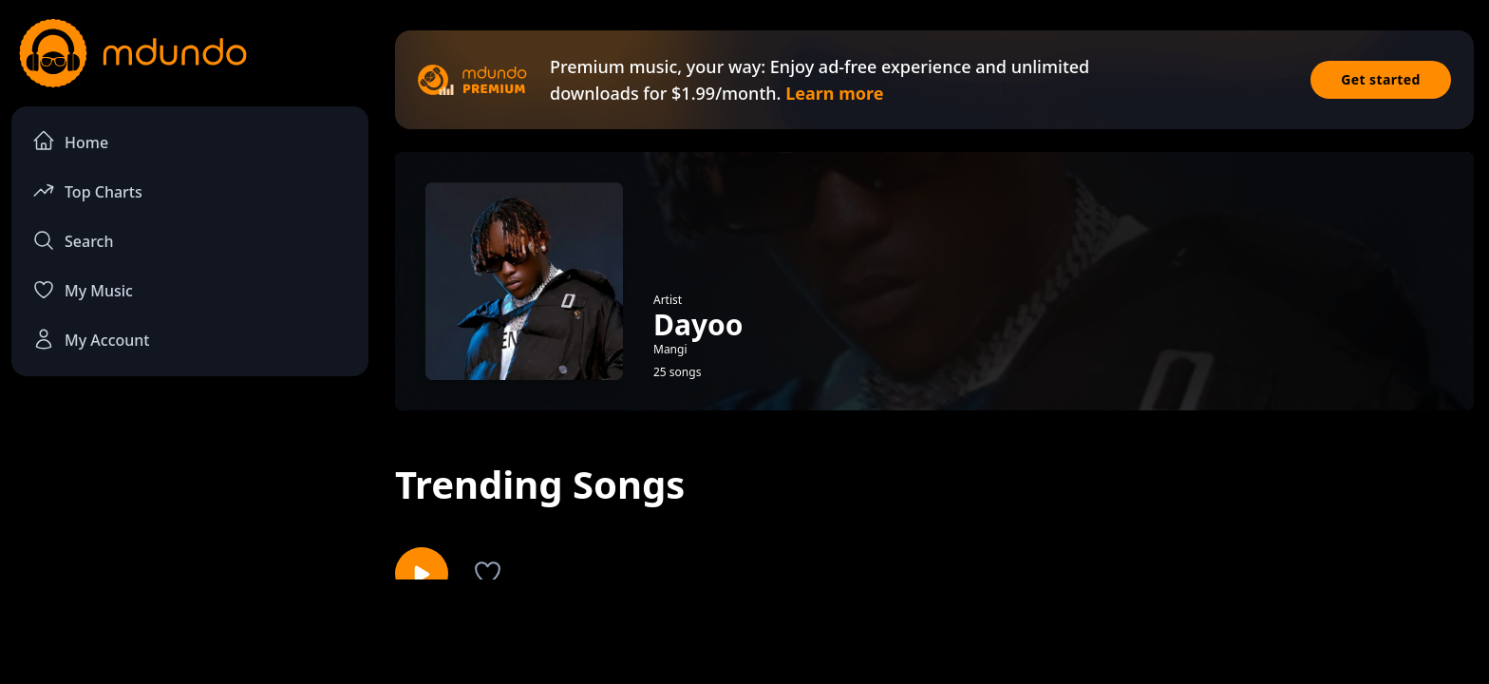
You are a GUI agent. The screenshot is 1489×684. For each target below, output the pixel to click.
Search (72, 240)
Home (70, 141)
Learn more (834, 93)
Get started (1381, 79)
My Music (82, 289)
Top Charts (87, 190)
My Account (90, 339)
